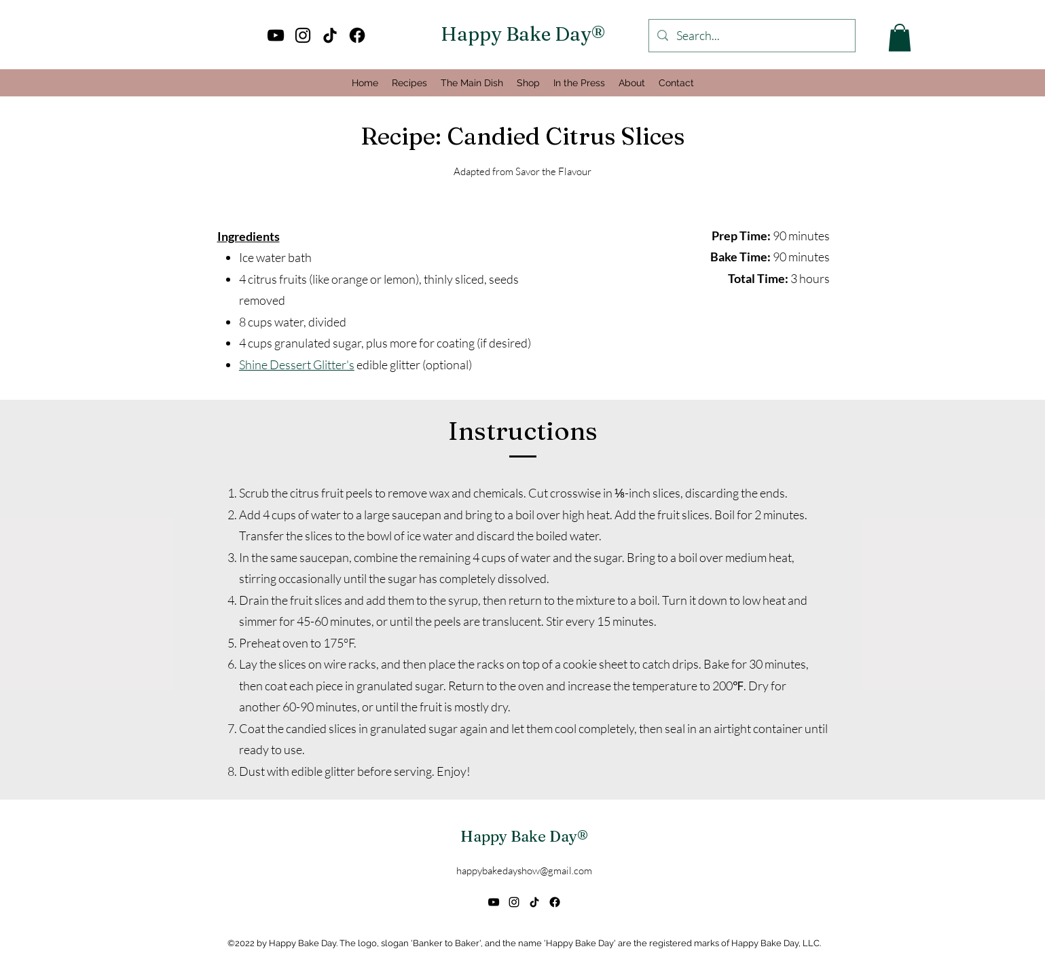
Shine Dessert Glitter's (296, 364)
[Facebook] (357, 35)
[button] (899, 38)
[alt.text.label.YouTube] (275, 35)
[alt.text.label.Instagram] (303, 35)
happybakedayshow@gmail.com (524, 870)
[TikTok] (330, 35)
